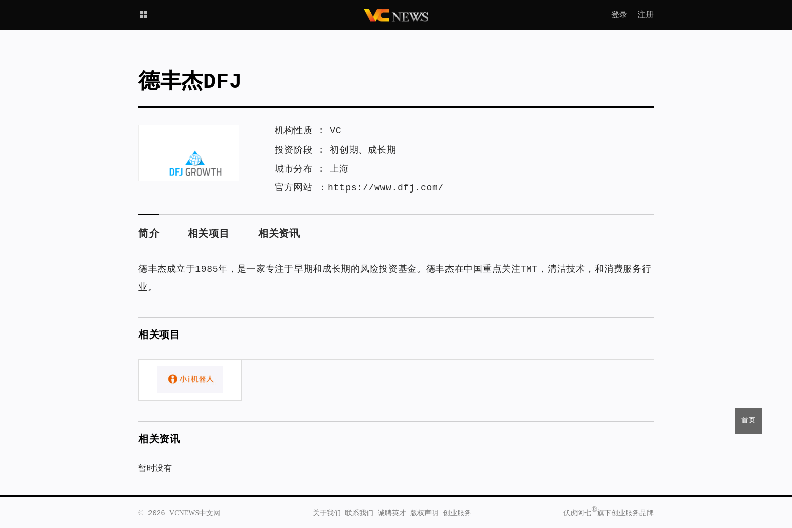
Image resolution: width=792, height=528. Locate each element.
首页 (748, 420)
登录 (619, 15)
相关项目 (209, 234)
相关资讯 (279, 234)
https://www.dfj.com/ (386, 188)
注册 (645, 15)
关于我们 (327, 513)
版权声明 (424, 513)
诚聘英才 (392, 513)
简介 (148, 234)
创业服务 (457, 513)
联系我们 (359, 513)
